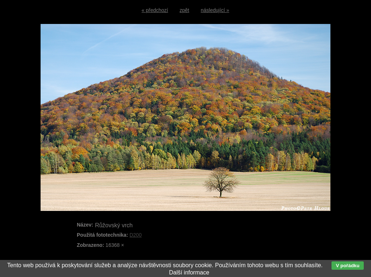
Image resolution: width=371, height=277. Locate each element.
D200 (135, 235)
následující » (215, 10)
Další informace (189, 272)
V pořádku (347, 265)
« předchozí (155, 10)
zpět (184, 10)
